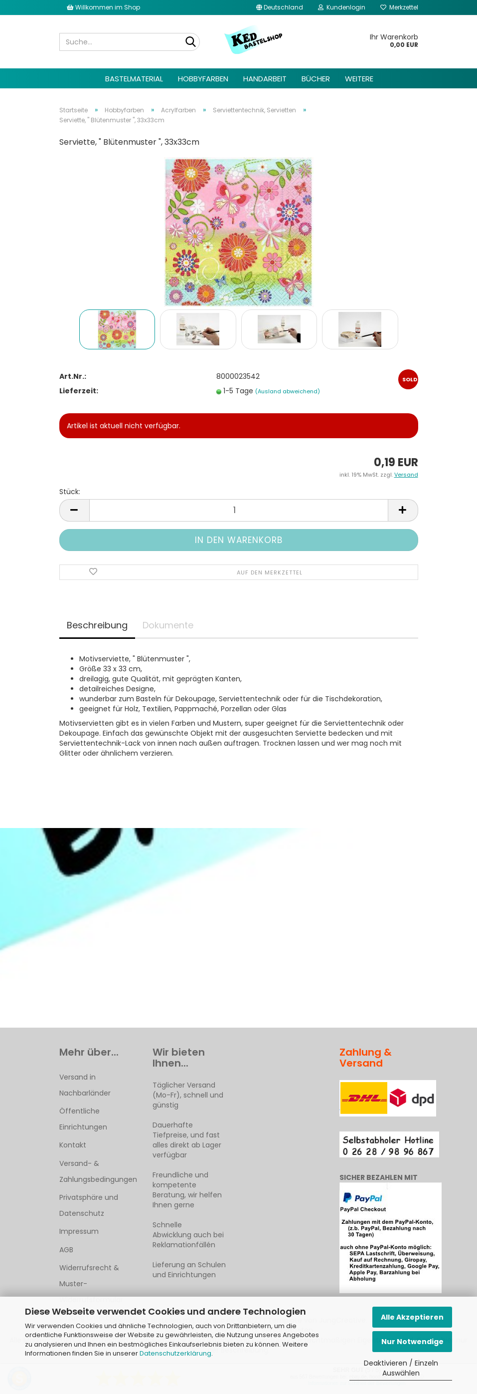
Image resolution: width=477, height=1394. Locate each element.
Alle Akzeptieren (412, 1317)
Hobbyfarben (203, 78)
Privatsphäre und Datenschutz (88, 1205)
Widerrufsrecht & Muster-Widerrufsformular (91, 1284)
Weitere (359, 78)
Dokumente (168, 625)
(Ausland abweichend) (287, 391)
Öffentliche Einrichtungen (83, 1119)
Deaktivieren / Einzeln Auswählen (401, 1368)
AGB (66, 1250)
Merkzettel (399, 7)
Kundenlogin (341, 7)
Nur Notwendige (412, 1342)
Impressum (79, 1231)
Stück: (69, 492)
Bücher (316, 78)
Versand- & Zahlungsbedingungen (98, 1171)
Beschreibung (97, 625)
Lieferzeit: (78, 391)
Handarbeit (265, 78)
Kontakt (72, 1145)
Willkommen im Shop (103, 7)
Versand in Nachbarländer (85, 1085)
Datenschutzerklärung (175, 1353)
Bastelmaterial (134, 78)
